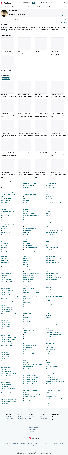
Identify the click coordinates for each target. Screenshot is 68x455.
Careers (30, 420)
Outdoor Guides (50, 205)
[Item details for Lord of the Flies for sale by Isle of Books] (25, 44)
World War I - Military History (53, 388)
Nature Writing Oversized (52, 187)
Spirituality (48, 326)
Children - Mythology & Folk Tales (9, 313)
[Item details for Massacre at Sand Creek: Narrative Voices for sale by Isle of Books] (25, 107)
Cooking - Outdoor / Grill (7, 395)
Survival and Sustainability (52, 332)
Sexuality (48, 317)
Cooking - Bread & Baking (7, 375)
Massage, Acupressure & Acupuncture (32, 364)
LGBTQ (25, 349)
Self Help (48, 313)
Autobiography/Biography (7, 224)
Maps (24, 360)
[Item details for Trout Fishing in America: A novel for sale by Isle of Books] (42, 107)
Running (48, 300)
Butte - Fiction (4, 256)
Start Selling (64, 6)
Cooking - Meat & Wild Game (8, 388)
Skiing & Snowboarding (51, 324)
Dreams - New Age (28, 205)
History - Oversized (28, 275)
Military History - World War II (30, 383)
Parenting (48, 215)
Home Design (26, 302)
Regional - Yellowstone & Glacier (54, 284)
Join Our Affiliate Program (22, 418)
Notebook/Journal (50, 198)
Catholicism (4, 271)
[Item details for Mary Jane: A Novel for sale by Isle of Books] (9, 127)
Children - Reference (6, 322)
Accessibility (31, 431)
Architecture (4, 209)
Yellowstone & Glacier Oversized (54, 398)
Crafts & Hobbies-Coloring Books (31, 192)
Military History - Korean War (30, 377)
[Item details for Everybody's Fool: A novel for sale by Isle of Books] (25, 145)
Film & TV (25, 234)
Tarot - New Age (50, 343)
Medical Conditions (28, 366)
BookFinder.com (34, 446)
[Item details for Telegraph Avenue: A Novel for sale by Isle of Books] (59, 106)
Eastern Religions (27, 211)
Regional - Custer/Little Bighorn (53, 258)
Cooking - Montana (5, 390)
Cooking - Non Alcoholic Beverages (9, 392)
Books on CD (4, 251)
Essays (25, 222)
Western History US (50, 371)
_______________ (5, 185)
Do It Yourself (26, 202)
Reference (48, 251)
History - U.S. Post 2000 (29, 286)
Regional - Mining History (52, 269)
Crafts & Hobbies (27, 190)
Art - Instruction (5, 215)
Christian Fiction (5, 352)
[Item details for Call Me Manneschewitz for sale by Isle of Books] (25, 166)
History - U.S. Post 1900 (29, 284)
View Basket (8, 424)
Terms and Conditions (52, 449)
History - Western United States (31, 290)
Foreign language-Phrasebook (30, 247)
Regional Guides (50, 289)
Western (48, 368)
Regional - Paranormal (51, 279)
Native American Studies (29, 400)
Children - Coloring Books (7, 290)
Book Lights (4, 245)
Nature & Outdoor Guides (52, 183)
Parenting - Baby (50, 217)
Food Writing (26, 243)
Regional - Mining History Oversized (54, 271)
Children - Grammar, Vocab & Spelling (10, 296)
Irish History (26, 324)
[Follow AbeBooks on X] (52, 419)
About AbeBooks (32, 416)
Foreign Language (27, 245)
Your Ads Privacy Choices (33, 427)
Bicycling (3, 241)
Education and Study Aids (29, 213)
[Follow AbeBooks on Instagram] (52, 422)
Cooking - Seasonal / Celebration (9, 401)
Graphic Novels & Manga (29, 266)
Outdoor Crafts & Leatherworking (54, 202)
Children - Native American (7, 316)
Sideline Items (49, 321)
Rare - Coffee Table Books (52, 247)
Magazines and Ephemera (29, 358)
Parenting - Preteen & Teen (52, 219)
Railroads (48, 245)
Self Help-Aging (49, 315)
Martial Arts (26, 362)
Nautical (48, 192)
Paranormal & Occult (51, 213)
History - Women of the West (30, 296)
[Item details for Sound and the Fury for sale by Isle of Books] (9, 44)
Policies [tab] (16, 20)
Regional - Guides (50, 264)
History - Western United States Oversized (31, 293)
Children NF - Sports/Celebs (8, 343)
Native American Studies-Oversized (32, 403)
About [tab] (10, 20)
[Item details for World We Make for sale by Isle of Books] (9, 106)
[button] (65, 20)
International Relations (29, 321)
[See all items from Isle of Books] (56, 16)
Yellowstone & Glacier (51, 396)
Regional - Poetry (50, 281)
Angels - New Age (5, 200)
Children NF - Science (6, 341)
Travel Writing (49, 351)
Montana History (27, 388)
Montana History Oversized (30, 390)
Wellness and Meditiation (52, 366)
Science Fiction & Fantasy (52, 311)
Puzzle (47, 241)
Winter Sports (49, 375)
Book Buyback (20, 420)
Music (24, 392)
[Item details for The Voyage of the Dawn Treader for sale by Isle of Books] (59, 45)
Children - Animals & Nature (8, 281)
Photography (49, 224)
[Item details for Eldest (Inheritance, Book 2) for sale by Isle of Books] (25, 88)
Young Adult (49, 403)
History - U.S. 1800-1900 (29, 279)
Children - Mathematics (7, 309)
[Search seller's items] (53, 20)
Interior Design (27, 319)
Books (2, 249)
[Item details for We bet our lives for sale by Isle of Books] (9, 88)
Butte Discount (4, 260)
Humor (25, 309)
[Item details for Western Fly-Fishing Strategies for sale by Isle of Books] (25, 127)
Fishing (25, 239)
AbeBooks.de (15, 443)
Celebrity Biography (6, 273)
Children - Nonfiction (6, 318)
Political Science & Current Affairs (54, 230)
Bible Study (4, 237)
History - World (27, 298)
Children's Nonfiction (6, 350)
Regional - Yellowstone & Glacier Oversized (54, 286)
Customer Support (43, 418)
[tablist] (10, 20)
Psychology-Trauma (50, 239)
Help (65, 2)
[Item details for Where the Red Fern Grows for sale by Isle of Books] (42, 145)
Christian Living (5, 354)
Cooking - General (5, 382)
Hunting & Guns (27, 313)
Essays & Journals (27, 224)
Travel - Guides (49, 347)
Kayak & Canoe (27, 336)
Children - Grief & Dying (7, 301)
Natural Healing (27, 405)
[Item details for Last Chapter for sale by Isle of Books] (42, 127)
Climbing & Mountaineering (8, 365)
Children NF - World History (8, 345)
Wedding (48, 364)
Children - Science (5, 326)
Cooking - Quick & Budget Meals (9, 399)
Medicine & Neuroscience (29, 368)
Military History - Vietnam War (30, 379)
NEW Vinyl (48, 196)
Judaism (25, 332)
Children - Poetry (5, 320)
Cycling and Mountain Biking (30, 194)
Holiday (25, 300)
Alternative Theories (6, 198)
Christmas (3, 360)
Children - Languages (6, 307)
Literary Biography (27, 351)
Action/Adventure (5, 190)
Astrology (3, 219)
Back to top (34, 410)
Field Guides (26, 232)
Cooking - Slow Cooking (7, 403)
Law (24, 343)
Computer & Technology (7, 371)
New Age (48, 194)
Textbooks (48, 6)
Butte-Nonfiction (5, 262)
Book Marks (4, 247)
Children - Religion (5, 324)
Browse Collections (16, 6)
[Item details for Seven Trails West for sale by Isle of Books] (59, 166)
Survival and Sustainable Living (53, 334)
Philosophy (48, 222)
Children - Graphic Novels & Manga (9, 298)
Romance (48, 298)
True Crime (48, 353)
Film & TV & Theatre (28, 237)
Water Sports (49, 362)
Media (30, 418)
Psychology (48, 237)
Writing (47, 392)
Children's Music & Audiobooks (8, 348)
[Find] (33, 3)
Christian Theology (5, 356)
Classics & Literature (6, 363)
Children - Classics (5, 288)
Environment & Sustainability (30, 217)
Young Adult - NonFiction (52, 405)
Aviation (3, 228)
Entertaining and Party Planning (31, 215)
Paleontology (49, 211)
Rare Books (27, 6)
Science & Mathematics (51, 309)
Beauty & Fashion (5, 232)
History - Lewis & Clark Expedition (31, 273)
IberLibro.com (54, 443)
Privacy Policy (31, 424)
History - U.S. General (28, 281)
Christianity (4, 358)
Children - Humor (5, 305)
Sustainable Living (50, 339)
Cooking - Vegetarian (28, 185)
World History (49, 386)
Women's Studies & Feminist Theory (55, 381)
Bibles (2, 239)
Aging (2, 196)
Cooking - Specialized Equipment (31, 183)
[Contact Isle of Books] (64, 16)
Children (3, 277)
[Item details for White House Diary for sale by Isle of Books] (59, 88)
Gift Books (25, 264)
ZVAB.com (61, 443)
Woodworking (49, 383)
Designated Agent (32, 429)
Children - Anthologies (6, 284)
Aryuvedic (3, 217)
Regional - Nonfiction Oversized (53, 277)
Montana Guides (27, 386)
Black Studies (4, 243)
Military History (27, 373)
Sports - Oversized (50, 330)
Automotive (4, 226)
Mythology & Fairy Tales (29, 396)
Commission (4, 369)
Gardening (25, 258)
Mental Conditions (27, 371)
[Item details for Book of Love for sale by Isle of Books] (59, 145)
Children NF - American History (8, 333)
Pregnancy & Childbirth (51, 232)
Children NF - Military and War (8, 339)
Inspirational (26, 317)
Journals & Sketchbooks (29, 330)
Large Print (26, 341)
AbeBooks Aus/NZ (38, 443)
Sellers (56, 6)
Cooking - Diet (4, 380)
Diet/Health (26, 200)
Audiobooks (4, 222)
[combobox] (24, 3)
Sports (47, 328)
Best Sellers (4, 234)
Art (2, 213)
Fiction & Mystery (27, 230)
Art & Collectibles (37, 6)
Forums (30, 422)
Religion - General (50, 294)
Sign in (47, 2)
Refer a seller (20, 422)
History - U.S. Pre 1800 (28, 288)
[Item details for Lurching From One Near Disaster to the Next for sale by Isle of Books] (42, 167)
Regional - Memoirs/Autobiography (54, 266)
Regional (48, 254)
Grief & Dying (26, 269)
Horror (24, 304)
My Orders (8, 422)
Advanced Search (4, 6)
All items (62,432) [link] (5, 78)
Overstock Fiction (50, 207)
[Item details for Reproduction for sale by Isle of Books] (42, 88)
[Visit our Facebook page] (52, 417)
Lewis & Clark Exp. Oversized (30, 345)
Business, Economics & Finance (8, 254)
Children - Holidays (5, 303)
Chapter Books (4, 275)
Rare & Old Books (50, 249)
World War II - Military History (53, 390)
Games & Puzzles (27, 254)
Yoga (47, 400)
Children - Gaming (5, 294)
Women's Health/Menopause (53, 379)
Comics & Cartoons (5, 367)
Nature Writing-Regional (52, 190)
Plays (47, 226)
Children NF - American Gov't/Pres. (9, 331)
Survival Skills (49, 336)
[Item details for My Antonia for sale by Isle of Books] (42, 44)
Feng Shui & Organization (29, 228)
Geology (25, 262)
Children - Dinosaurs (6, 292)
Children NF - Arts (5, 335)
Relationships (49, 292)
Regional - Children (50, 256)
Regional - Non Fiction (51, 275)
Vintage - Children (50, 358)
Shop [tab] (4, 20)
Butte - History (4, 258)
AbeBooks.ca (46, 443)
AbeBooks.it (30, 443)
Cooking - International (6, 384)
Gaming (25, 256)
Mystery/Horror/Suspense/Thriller (31, 394)
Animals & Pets (5, 202)
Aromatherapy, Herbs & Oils (8, 211)
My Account (53, 2)
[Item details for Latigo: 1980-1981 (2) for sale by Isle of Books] (59, 127)
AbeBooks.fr (23, 443)
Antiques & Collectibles (7, 207)
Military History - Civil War (29, 375)
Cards (2, 269)
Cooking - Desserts (5, 378)
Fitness (25, 241)
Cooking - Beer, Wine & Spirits (8, 373)
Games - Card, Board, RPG (29, 251)
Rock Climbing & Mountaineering (54, 296)
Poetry (47, 228)
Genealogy (26, 260)
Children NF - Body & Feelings (8, 337)
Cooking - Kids (4, 386)
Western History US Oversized (53, 373)
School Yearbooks (50, 304)
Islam (24, 326)
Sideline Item (49, 319)
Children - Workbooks (6, 328)
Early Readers (26, 209)
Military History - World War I (30, 381)
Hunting (25, 311)
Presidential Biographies (52, 234)
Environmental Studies (28, 219)
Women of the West (51, 377)
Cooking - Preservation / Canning (9, 397)
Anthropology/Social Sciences (8, 205)
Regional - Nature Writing (52, 273)
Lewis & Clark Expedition (29, 347)
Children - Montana (6, 311)
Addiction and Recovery (7, 192)
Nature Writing (49, 185)
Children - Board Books (6, 286)
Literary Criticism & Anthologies (31, 353)
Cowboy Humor (27, 187)
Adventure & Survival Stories (8, 194)
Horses (25, 306)
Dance (24, 198)
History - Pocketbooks (28, 277)
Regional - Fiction (50, 260)
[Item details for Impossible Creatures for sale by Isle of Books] (9, 63)
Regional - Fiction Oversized (53, 262)
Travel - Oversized (50, 349)
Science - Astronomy (51, 306)
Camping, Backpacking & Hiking (9, 266)
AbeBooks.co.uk (8, 443)
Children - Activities (6, 279)
